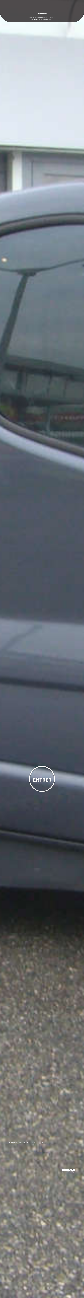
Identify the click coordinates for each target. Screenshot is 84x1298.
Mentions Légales (44, 1143)
